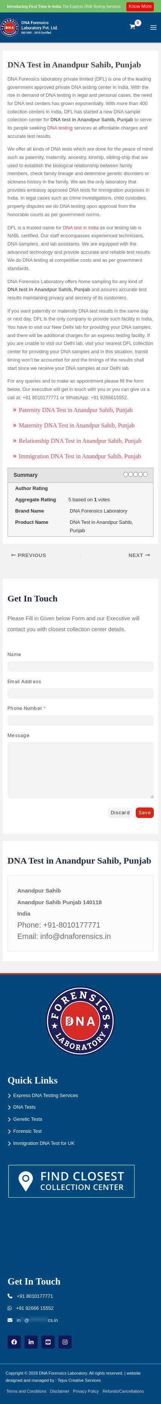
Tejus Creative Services (79, 1380)
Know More (140, 6)
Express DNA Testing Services (45, 1095)
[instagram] (65, 1342)
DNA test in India (81, 227)
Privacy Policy (86, 1391)
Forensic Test (27, 1131)
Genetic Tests (27, 1119)
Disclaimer (59, 1391)
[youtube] (48, 1342)
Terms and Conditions (26, 1391)
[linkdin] (31, 1342)
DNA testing (59, 128)
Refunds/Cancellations (123, 1391)
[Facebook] (14, 1342)
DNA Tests (24, 1107)
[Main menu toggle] (153, 27)
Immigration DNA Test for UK (44, 1143)
